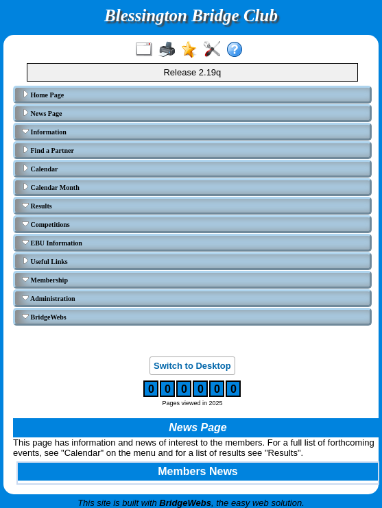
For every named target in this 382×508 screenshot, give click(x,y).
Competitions (46, 224)
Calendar (40, 169)
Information (44, 132)
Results (37, 206)
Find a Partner (48, 150)
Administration (48, 298)
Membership (45, 280)
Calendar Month (51, 187)
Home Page (43, 94)
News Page (42, 113)
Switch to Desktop (192, 366)
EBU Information (52, 243)
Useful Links (45, 261)
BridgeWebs (44, 317)
